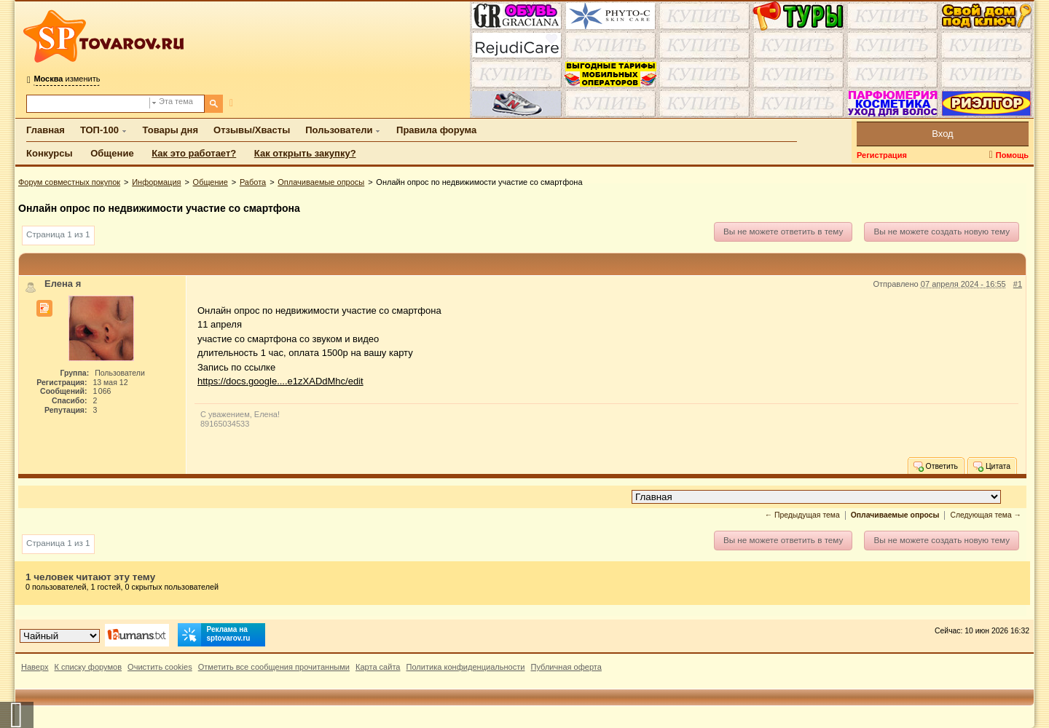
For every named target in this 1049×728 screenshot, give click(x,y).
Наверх (35, 666)
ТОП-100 (99, 129)
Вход (942, 133)
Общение (111, 153)
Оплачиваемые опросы (321, 182)
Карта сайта (378, 666)
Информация (156, 182)
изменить (67, 78)
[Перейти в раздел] (816, 497)
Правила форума (436, 129)
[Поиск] (214, 104)
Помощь (1012, 155)
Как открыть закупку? (305, 153)
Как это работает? (194, 153)
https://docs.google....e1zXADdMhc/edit (280, 381)
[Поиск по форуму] (88, 103)
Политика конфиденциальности (465, 666)
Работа (253, 182)
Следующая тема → (985, 515)
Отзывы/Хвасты (251, 129)
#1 (1017, 284)
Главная (45, 129)
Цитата (991, 466)
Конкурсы (49, 153)
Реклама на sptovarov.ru (214, 634)
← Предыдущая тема (802, 515)
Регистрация (882, 155)
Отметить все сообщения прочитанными (274, 666)
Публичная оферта (565, 666)
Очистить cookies (159, 666)
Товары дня (170, 129)
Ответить (935, 466)
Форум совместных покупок (69, 182)
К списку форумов (88, 666)
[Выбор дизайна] (60, 636)
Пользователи (338, 129)
